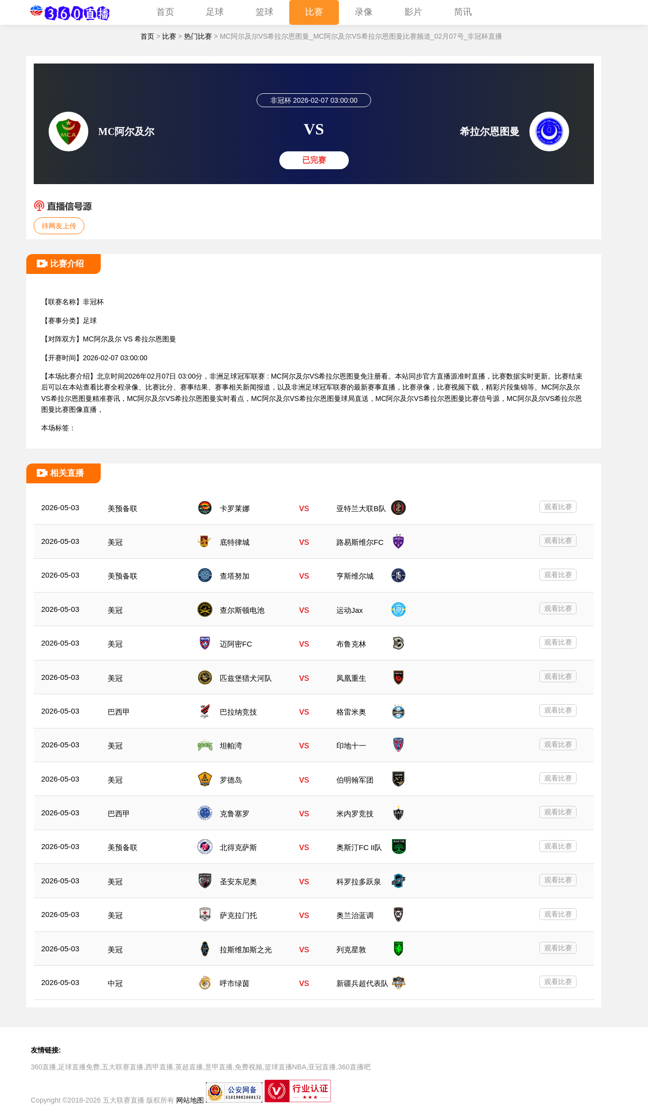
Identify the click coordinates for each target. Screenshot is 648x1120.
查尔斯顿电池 (242, 610)
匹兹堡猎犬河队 (246, 678)
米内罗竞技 (355, 813)
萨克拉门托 (238, 915)
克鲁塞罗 (235, 813)
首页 (165, 12)
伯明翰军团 (355, 780)
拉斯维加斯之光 (246, 949)
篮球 (264, 12)
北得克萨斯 (238, 847)
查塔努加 (235, 576)
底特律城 (235, 542)
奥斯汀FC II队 (359, 847)
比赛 (314, 12)
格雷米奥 (351, 712)
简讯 (463, 12)
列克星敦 (351, 949)
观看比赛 (558, 507)
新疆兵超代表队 (362, 983)
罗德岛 (231, 780)
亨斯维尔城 (355, 576)
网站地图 (190, 1100)
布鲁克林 (351, 644)
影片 (413, 12)
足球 (215, 12)
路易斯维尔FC (360, 542)
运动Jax (349, 610)
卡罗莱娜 (235, 508)
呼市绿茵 (235, 983)
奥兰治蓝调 (355, 915)
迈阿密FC (236, 644)
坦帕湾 (231, 745)
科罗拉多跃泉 (358, 881)
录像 (364, 12)
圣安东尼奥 (238, 881)
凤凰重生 (351, 678)
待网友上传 (59, 226)
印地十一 (351, 745)
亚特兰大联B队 (361, 508)
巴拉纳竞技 (238, 712)
